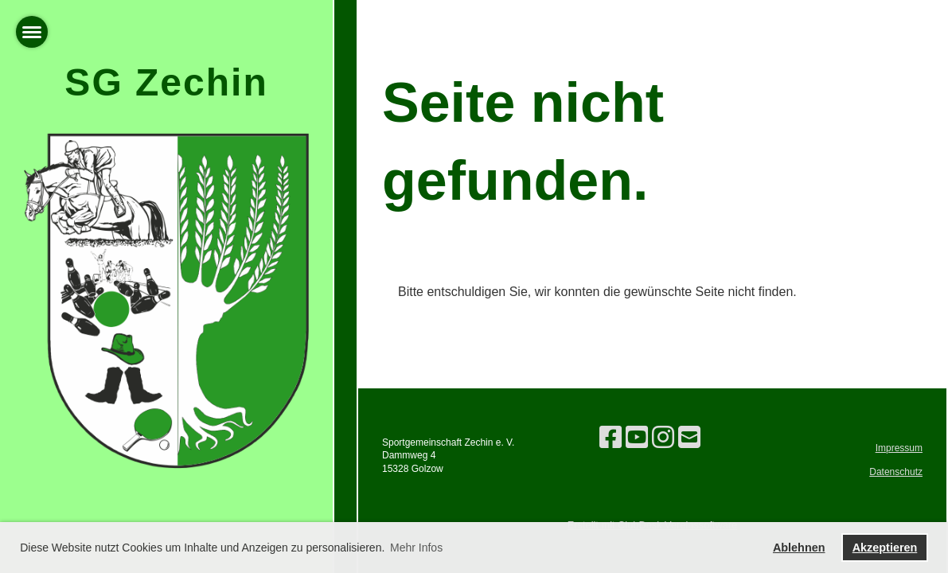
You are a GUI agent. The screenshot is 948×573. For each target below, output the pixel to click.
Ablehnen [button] (799, 547)
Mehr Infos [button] (416, 547)
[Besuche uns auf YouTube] (637, 437)
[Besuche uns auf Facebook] (610, 437)
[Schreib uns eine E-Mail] (689, 437)
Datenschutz (896, 471)
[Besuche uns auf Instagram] (663, 437)
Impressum (899, 448)
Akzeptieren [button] (885, 547)
